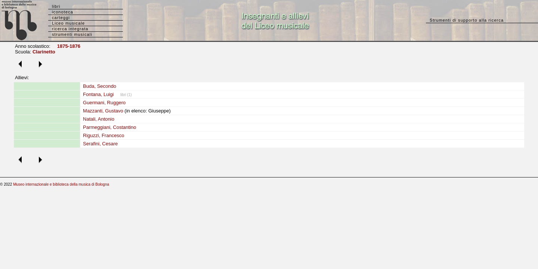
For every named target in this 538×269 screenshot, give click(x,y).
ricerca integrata (70, 29)
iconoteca (62, 12)
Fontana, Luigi (98, 94)
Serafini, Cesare (100, 143)
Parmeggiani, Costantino (109, 127)
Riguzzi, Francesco (103, 135)
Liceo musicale (68, 23)
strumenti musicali (72, 34)
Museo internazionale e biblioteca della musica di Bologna (61, 184)
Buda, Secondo (99, 86)
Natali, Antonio (98, 119)
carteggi (61, 17)
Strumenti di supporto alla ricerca (467, 20)
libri (56, 6)
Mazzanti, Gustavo (103, 111)
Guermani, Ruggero (104, 102)
